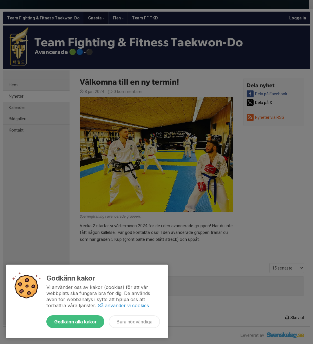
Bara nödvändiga (134, 322)
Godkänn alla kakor (75, 322)
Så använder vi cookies (123, 305)
